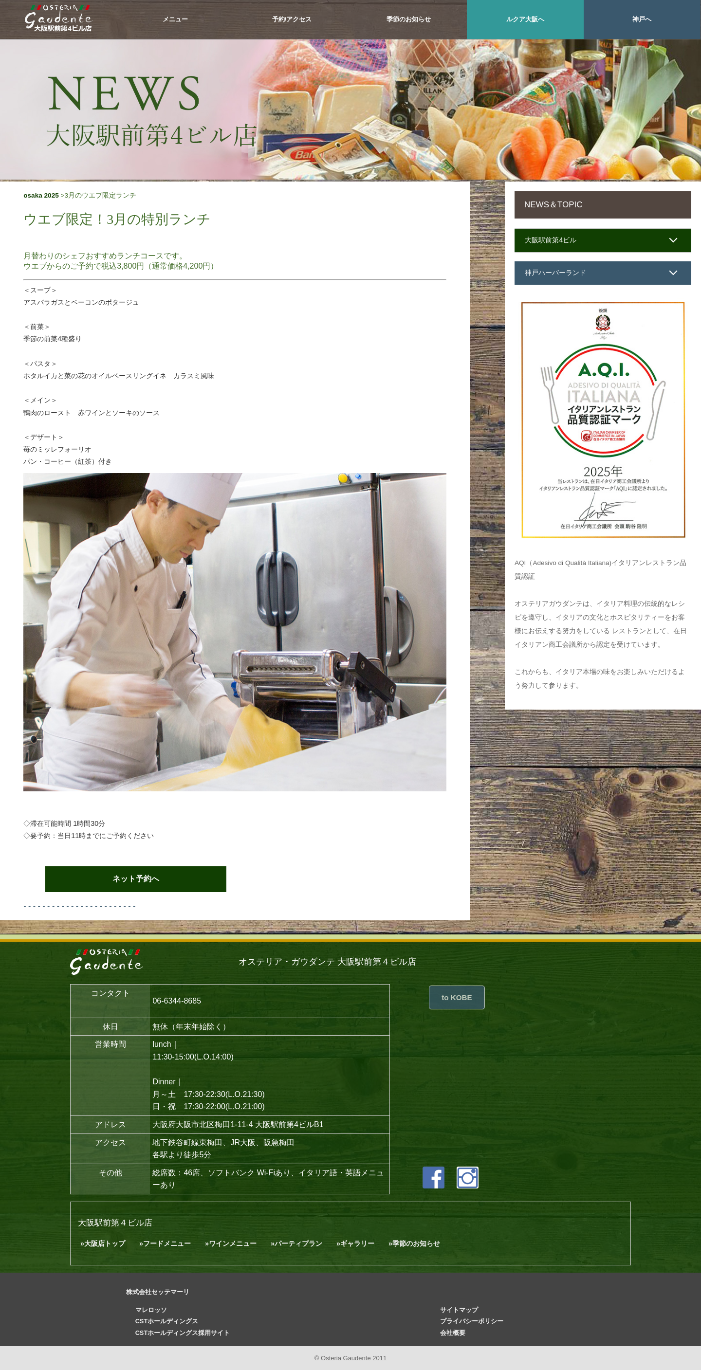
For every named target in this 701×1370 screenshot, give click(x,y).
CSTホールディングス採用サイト (182, 1332)
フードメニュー (167, 1243)
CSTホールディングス (167, 1321)
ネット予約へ (135, 879)
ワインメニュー (233, 1243)
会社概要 (452, 1332)
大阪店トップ (104, 1243)
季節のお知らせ (409, 19)
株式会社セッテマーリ (157, 1292)
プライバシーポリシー (471, 1321)
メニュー (175, 19)
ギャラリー (357, 1243)
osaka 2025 (41, 195)
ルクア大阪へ (525, 19)
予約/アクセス (292, 19)
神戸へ (641, 19)
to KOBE (457, 998)
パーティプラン (298, 1243)
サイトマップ (459, 1310)
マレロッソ (151, 1310)
